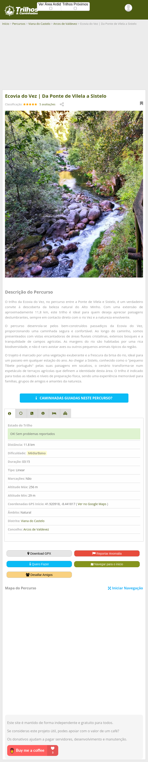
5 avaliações (47, 104)
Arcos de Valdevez (65, 24)
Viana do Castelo (39, 24)
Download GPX (39, 553)
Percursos (18, 24)
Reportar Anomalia (107, 553)
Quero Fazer (39, 564)
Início (5, 24)
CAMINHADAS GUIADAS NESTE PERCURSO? (74, 398)
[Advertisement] (74, 59)
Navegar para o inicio (107, 564)
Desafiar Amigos (39, 575)
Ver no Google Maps (92, 504)
